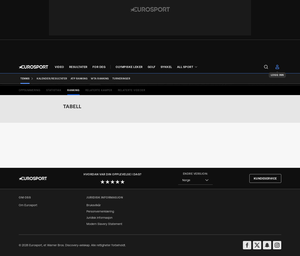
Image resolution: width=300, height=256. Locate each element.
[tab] (29, 135)
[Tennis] (27, 78)
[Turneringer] (121, 78)
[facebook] (247, 245)
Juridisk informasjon (99, 217)
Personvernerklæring (100, 211)
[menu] (266, 67)
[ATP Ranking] (79, 78)
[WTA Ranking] (100, 78)
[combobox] (195, 180)
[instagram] (277, 245)
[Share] (278, 96)
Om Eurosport (28, 205)
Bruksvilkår (93, 205)
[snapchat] (267, 245)
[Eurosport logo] (33, 67)
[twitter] (257, 245)
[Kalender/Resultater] (52, 78)
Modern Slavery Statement (104, 224)
